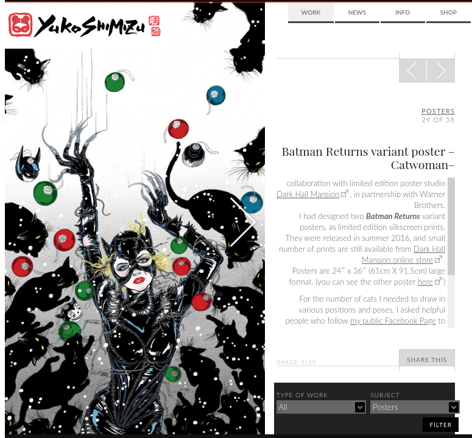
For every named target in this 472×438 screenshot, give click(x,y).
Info (402, 12)
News (357, 12)
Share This (427, 359)
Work (310, 12)
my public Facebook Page (393, 320)
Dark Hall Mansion (308, 194)
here (425, 282)
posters (438, 111)
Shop (448, 12)
